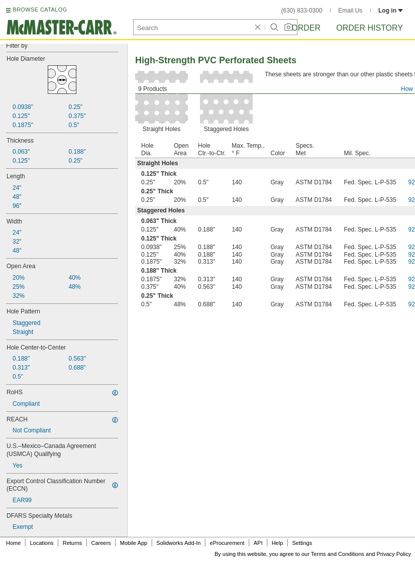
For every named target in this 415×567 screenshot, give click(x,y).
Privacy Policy (394, 554)
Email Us (350, 10)
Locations (42, 543)
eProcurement (227, 543)
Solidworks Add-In (178, 543)
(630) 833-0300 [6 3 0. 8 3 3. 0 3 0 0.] (302, 10)
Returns (72, 543)
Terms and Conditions (337, 554)
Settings (302, 543)
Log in (390, 10)
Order (306, 28)
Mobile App (133, 543)
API (258, 543)
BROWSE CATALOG (40, 10)
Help (277, 543)
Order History (369, 28)
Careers (101, 543)
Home (13, 543)
